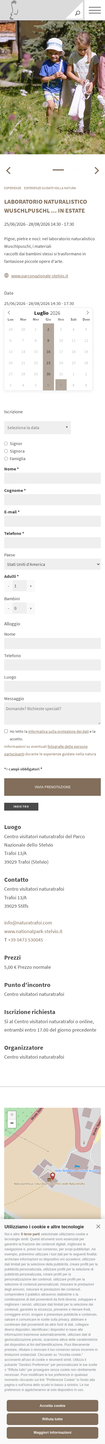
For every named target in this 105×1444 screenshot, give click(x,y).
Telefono (12, 533)
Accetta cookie (53, 1406)
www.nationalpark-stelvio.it (33, 931)
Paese (9, 555)
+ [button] (12, 1115)
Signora (17, 451)
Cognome (13, 490)
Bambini (12, 598)
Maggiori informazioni (52, 1432)
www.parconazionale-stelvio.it (36, 276)
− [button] (12, 1123)
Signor (16, 443)
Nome (10, 469)
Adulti (10, 576)
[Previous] (9, 170)
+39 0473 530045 (25, 939)
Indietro (21, 806)
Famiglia (17, 458)
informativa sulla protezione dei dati (58, 731)
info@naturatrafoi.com (28, 922)
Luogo (10, 677)
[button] (98, 1226)
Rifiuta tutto (52, 1419)
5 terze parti (30, 1234)
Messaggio (14, 698)
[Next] (96, 170)
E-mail (10, 512)
